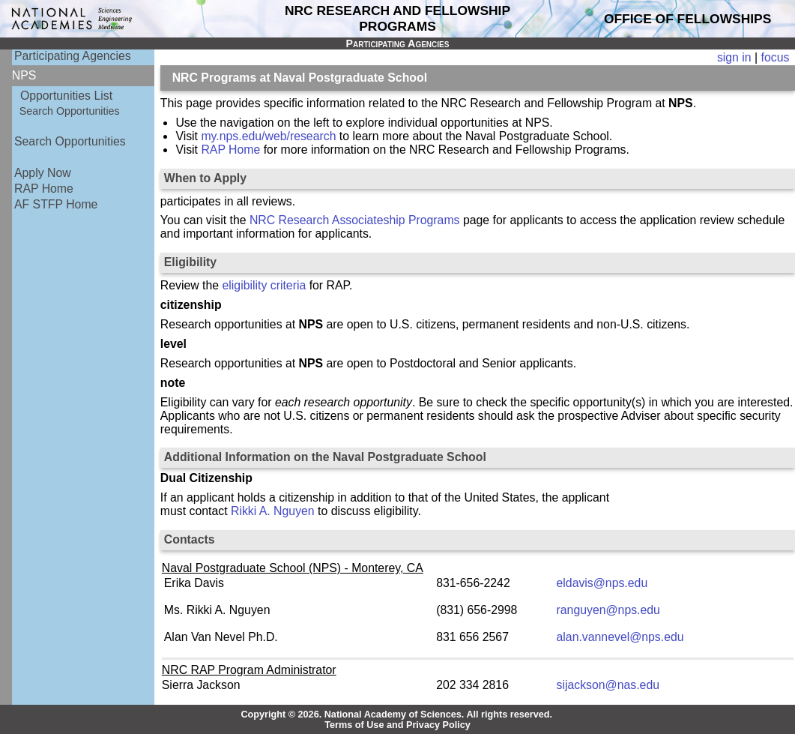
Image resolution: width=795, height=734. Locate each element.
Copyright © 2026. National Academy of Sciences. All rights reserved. (396, 714)
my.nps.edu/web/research (268, 136)
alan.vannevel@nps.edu (620, 637)
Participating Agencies (72, 55)
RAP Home (43, 188)
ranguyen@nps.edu (608, 610)
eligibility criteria (264, 285)
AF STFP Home (55, 204)
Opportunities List (66, 95)
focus (775, 57)
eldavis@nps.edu (602, 583)
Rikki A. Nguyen (273, 511)
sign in (734, 57)
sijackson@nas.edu (608, 685)
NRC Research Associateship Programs (355, 220)
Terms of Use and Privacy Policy (397, 725)
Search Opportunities (69, 111)
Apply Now (42, 172)
